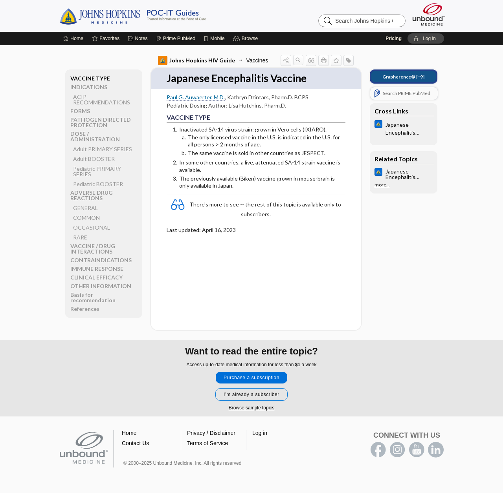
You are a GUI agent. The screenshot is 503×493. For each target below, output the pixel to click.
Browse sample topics (252, 408)
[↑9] (403, 77)
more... (382, 185)
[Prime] (175, 38)
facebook (378, 450)
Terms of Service (207, 443)
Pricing (394, 38)
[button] (246, 38)
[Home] (73, 38)
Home (129, 433)
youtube (416, 450)
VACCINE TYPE (90, 78)
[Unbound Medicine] (428, 14)
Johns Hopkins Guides (157, 15)
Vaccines (257, 60)
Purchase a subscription (251, 377)
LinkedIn (436, 450)
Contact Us (135, 443)
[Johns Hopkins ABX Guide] (403, 128)
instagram (397, 450)
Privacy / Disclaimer (211, 433)
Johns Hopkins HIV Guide (196, 60)
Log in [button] (259, 433)
